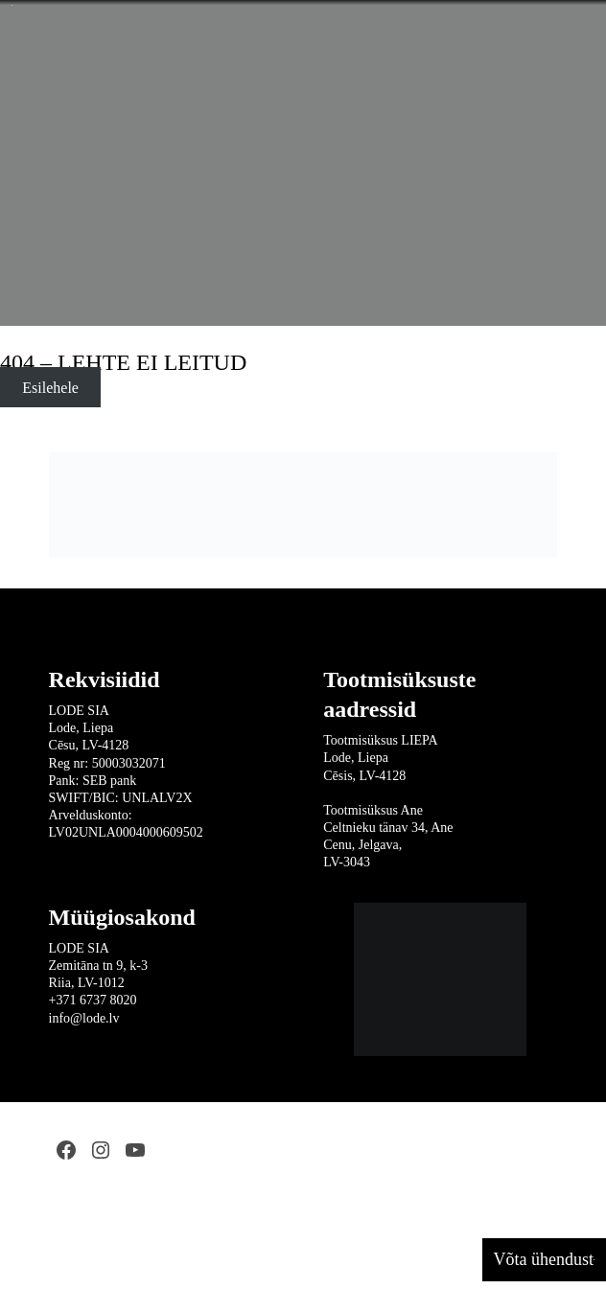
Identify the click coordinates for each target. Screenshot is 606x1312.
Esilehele (50, 388)
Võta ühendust (544, 1259)
